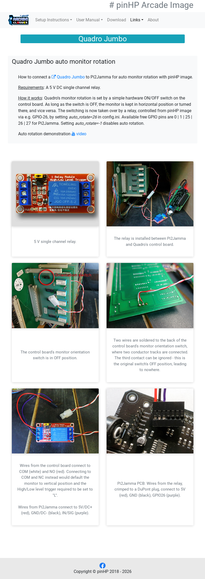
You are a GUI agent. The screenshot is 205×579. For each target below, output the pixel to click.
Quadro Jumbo (68, 76)
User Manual (88, 19)
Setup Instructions (52, 19)
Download (116, 19)
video (79, 133)
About (153, 19)
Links (135, 19)
